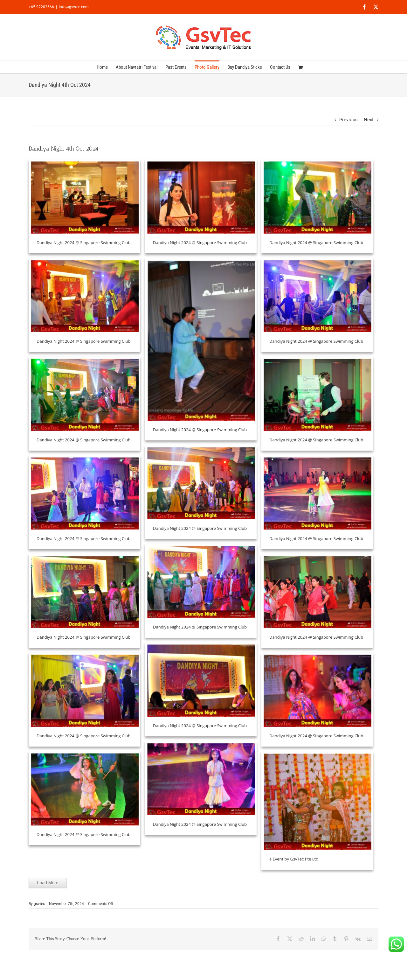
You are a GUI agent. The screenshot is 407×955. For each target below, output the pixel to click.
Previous (348, 120)
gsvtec (39, 904)
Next (369, 120)
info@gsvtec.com (74, 7)
